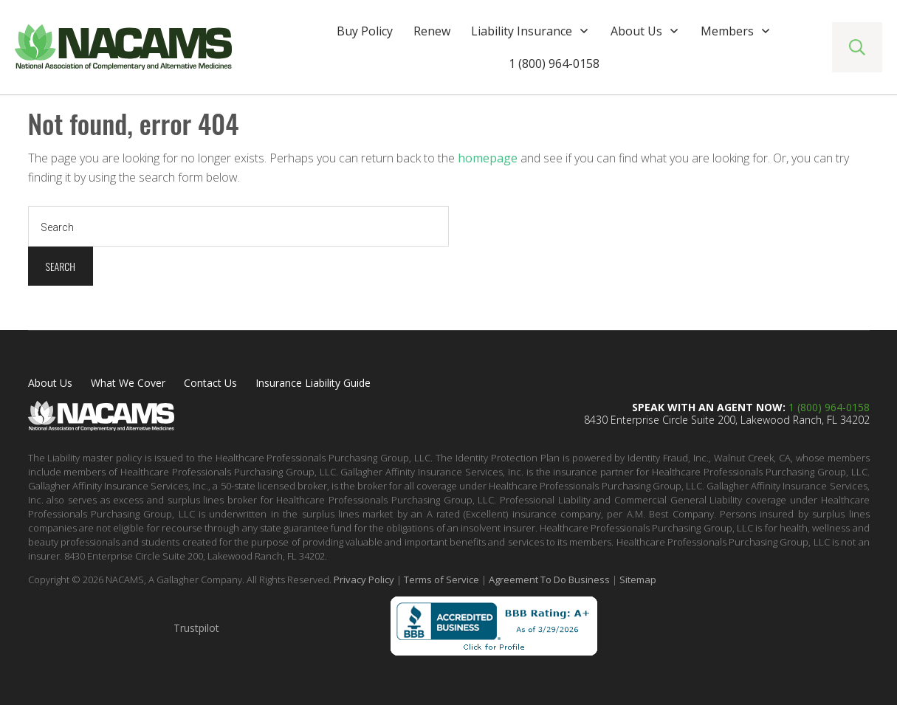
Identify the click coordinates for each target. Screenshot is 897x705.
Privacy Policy (364, 579)
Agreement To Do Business (549, 579)
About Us (50, 383)
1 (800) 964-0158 (829, 407)
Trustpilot (196, 628)
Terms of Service (441, 579)
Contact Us (210, 383)
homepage (488, 158)
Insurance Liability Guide (313, 383)
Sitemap (637, 579)
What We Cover (128, 383)
